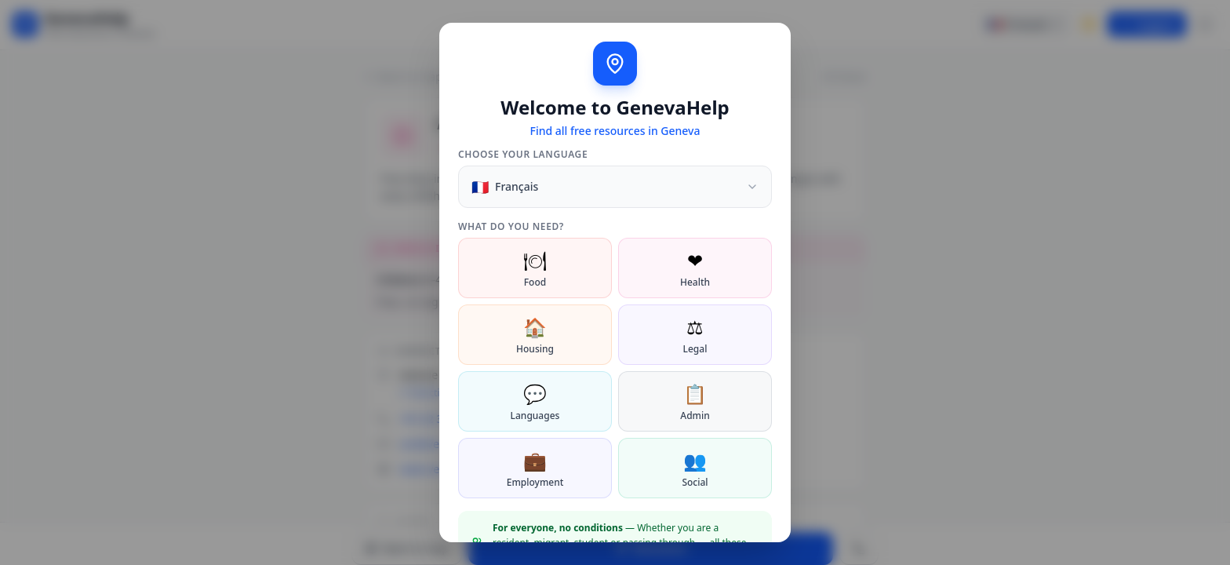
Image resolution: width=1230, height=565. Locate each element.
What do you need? (511, 227)
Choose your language (523, 154)
